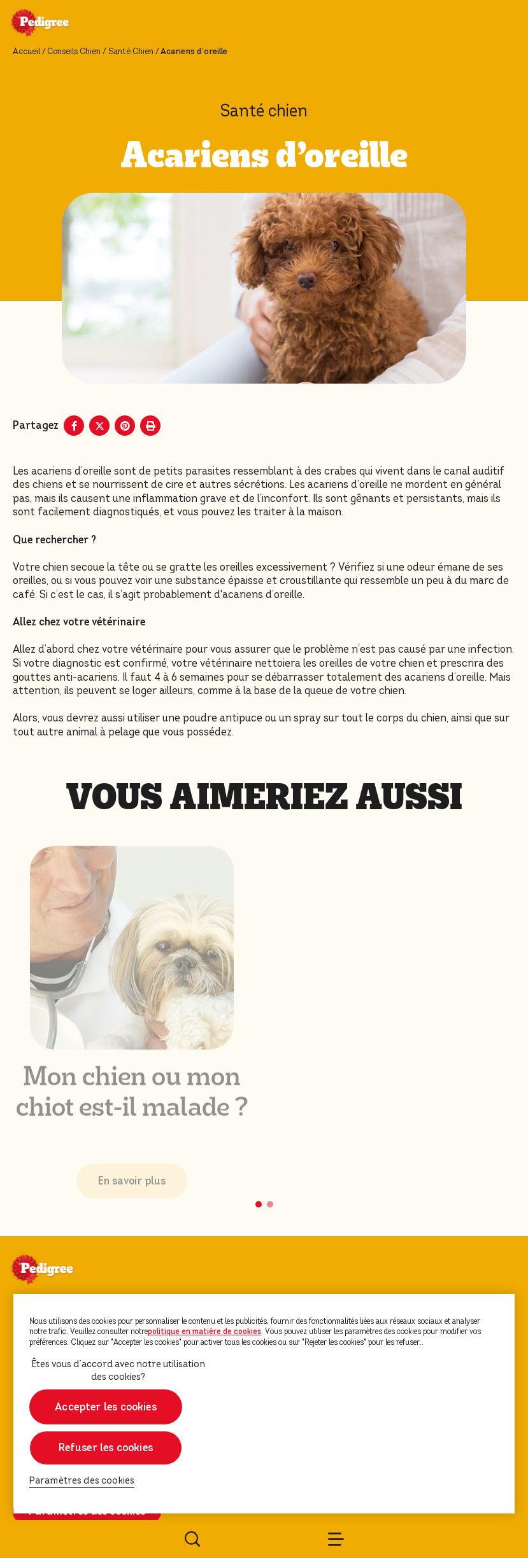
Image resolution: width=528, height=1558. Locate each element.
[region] (264, 1403)
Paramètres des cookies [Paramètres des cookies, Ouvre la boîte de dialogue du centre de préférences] (82, 1481)
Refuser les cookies (106, 1447)
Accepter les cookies (106, 1407)
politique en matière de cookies (204, 1331)
